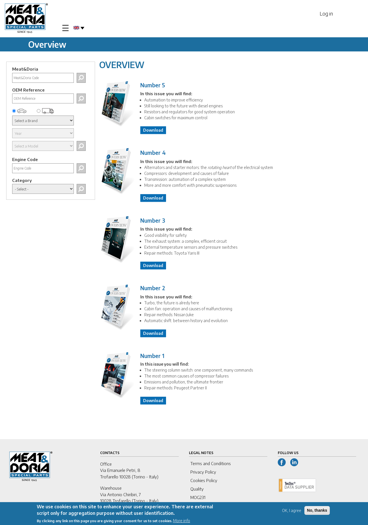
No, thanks (317, 510)
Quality (197, 488)
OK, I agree (291, 510)
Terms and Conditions (210, 463)
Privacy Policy (203, 471)
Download (153, 130)
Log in (326, 13)
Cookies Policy (203, 480)
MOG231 (197, 497)
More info (181, 520)
